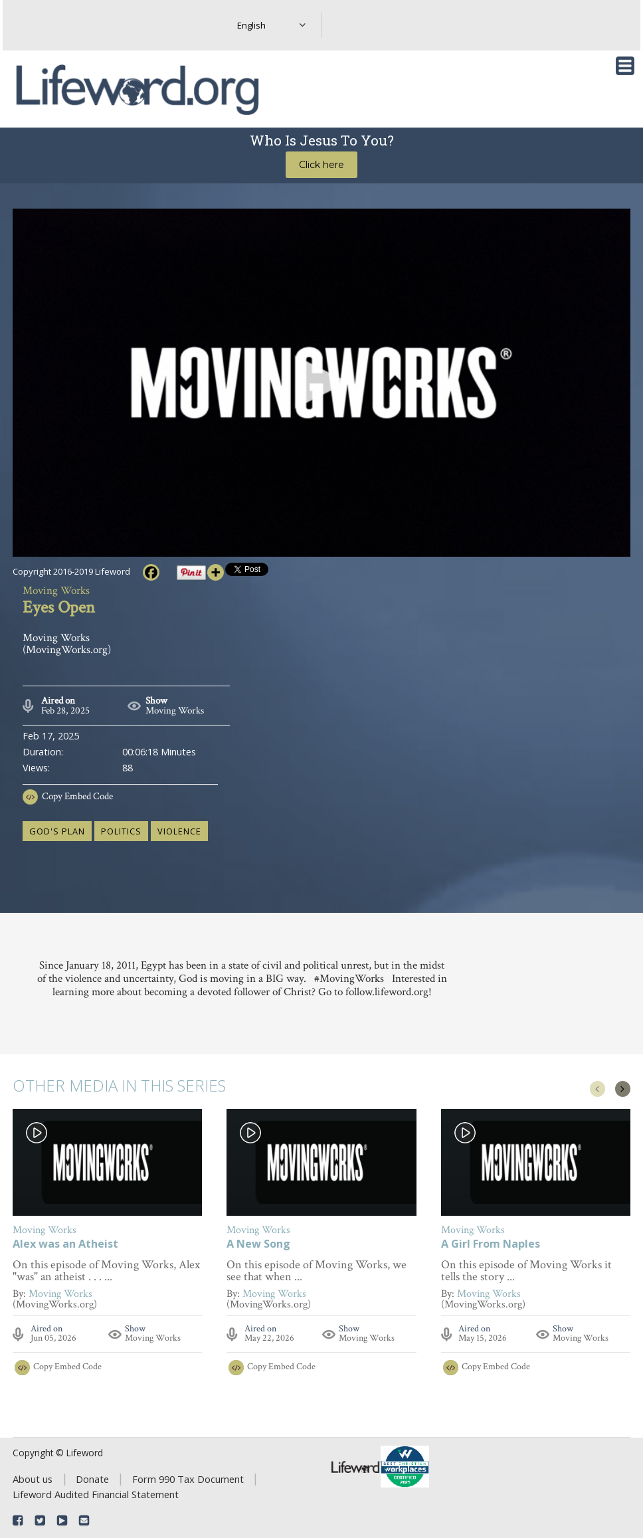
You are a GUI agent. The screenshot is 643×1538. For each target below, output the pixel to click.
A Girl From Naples (490, 1244)
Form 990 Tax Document (188, 1479)
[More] (215, 572)
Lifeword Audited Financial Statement (96, 1494)
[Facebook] (151, 572)
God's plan (57, 831)
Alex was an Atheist (65, 1244)
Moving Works (174, 710)
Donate (92, 1479)
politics (121, 831)
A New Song (258, 1244)
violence (179, 831)
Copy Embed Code (77, 796)
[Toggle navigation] (625, 65)
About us (32, 1479)
